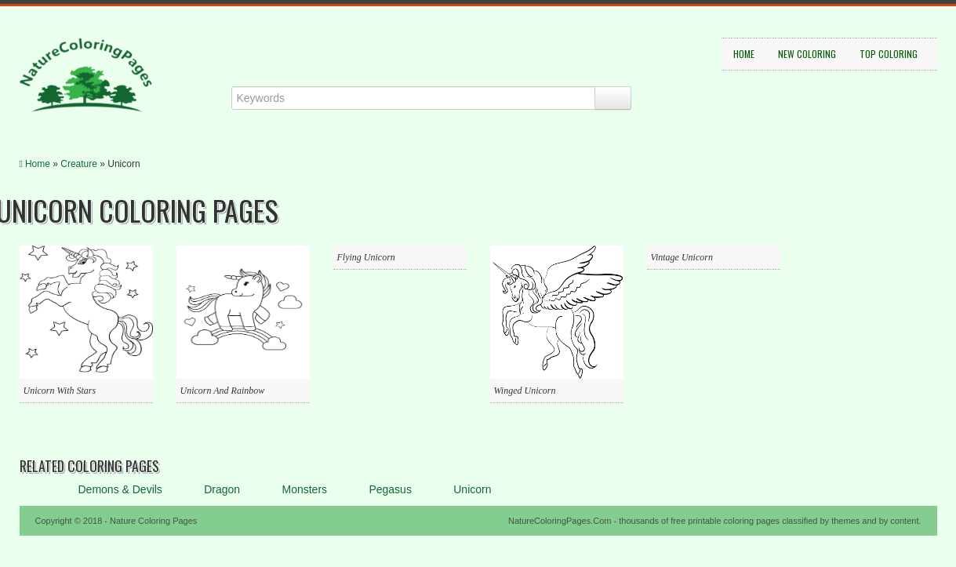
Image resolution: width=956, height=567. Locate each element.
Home (743, 53)
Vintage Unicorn (682, 257)
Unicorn (472, 489)
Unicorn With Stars (60, 390)
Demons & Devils (120, 489)
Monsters (304, 489)
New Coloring (807, 53)
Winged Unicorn (525, 390)
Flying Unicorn (366, 257)
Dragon (222, 489)
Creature (78, 163)
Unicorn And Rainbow (222, 390)
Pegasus (390, 489)
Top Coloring (889, 53)
